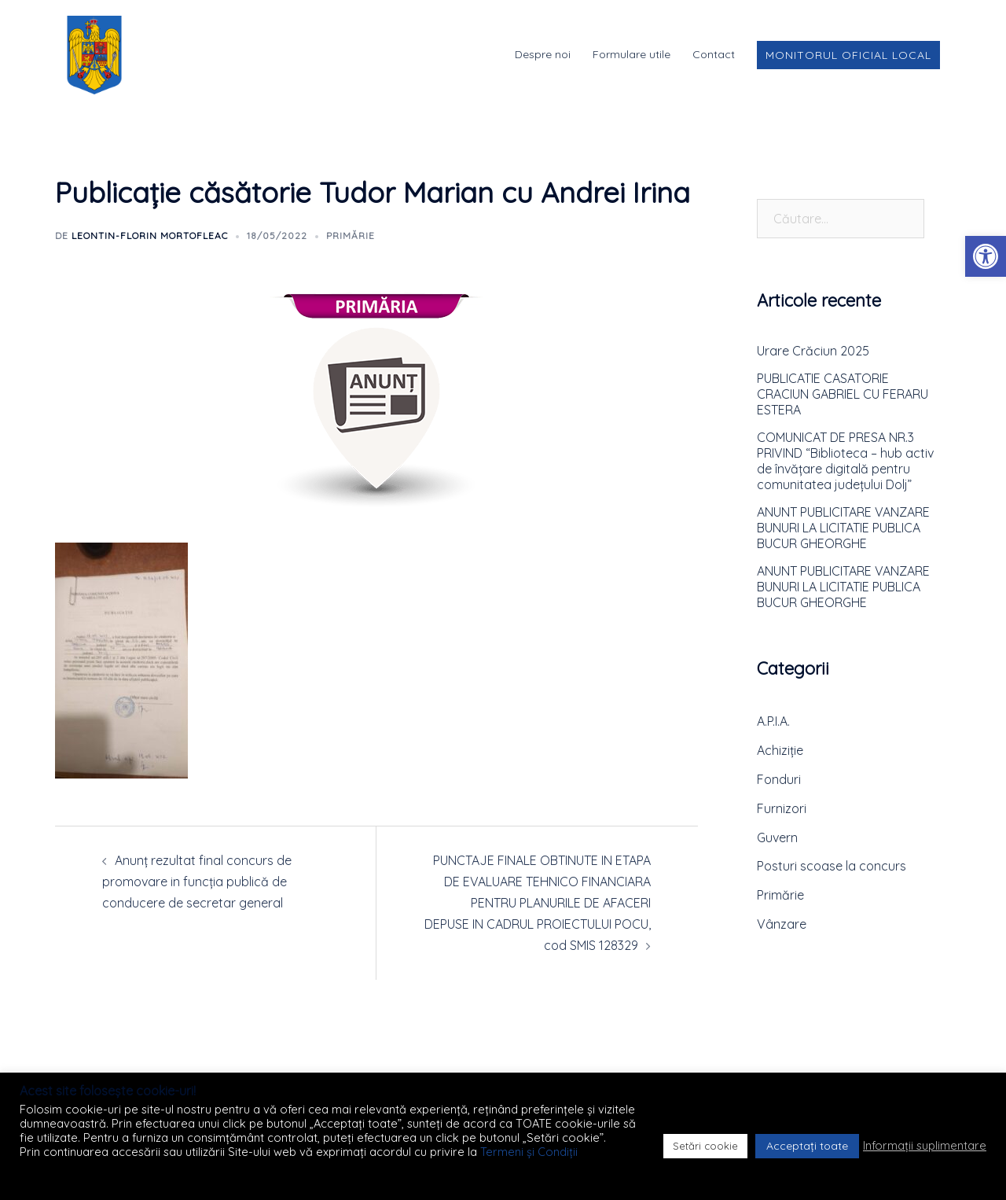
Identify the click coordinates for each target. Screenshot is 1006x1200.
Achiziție (780, 750)
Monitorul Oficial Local (848, 55)
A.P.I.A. (773, 721)
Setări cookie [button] (705, 1145)
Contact (713, 54)
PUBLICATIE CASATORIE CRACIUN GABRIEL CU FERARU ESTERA (842, 394)
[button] (985, 256)
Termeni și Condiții (529, 1151)
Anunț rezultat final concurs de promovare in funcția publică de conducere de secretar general (197, 881)
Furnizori (781, 808)
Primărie (350, 235)
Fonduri (779, 779)
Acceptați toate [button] (807, 1146)
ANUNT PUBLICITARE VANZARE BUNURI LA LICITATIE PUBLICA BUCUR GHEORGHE (843, 527)
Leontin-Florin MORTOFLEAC (150, 235)
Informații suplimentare (924, 1146)
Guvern (777, 837)
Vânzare (781, 924)
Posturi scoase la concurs (831, 866)
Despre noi (543, 54)
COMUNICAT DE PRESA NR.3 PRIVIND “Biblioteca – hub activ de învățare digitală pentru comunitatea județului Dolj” (845, 460)
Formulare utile (631, 54)
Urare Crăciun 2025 (813, 351)
